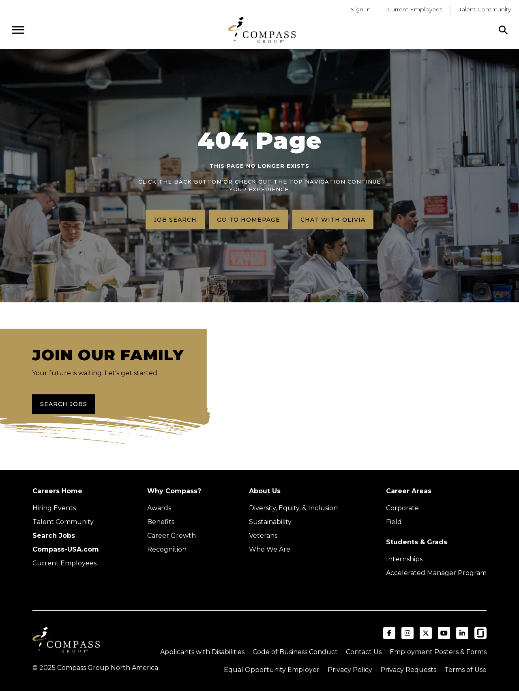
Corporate (402, 508)
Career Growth (171, 535)
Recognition (167, 549)
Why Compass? (174, 491)
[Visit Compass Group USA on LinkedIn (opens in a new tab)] (462, 633)
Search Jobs (63, 404)
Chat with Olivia (332, 219)
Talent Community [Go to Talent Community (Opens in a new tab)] (485, 9)
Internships (404, 559)
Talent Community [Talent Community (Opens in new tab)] (63, 522)
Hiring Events (54, 508)
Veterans (263, 535)
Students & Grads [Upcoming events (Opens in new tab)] (416, 542)
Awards (159, 508)
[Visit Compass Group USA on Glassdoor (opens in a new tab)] (480, 633)
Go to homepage (248, 219)
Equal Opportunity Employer (272, 670)
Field (394, 522)
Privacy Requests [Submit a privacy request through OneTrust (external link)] (408, 670)
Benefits (160, 522)
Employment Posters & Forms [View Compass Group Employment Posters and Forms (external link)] (438, 652)
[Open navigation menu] (18, 30)
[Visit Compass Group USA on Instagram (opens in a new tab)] (407, 633)
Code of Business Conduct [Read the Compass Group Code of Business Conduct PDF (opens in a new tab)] (295, 652)
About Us (265, 491)
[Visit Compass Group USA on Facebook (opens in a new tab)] (389, 633)
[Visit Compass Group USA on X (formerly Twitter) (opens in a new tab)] (426, 633)
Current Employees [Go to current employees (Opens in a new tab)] (414, 9)
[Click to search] (503, 30)
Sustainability (270, 522)
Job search (175, 219)
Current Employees (64, 563)
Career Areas (408, 491)
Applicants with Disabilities (202, 652)
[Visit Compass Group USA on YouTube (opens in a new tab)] (444, 633)
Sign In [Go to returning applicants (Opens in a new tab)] (361, 9)
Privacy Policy (350, 670)
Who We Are (269, 549)
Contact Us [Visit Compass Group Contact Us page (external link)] (364, 652)
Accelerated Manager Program (436, 573)
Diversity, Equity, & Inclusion (293, 508)
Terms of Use (465, 670)
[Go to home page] (261, 30)
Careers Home (57, 491)
